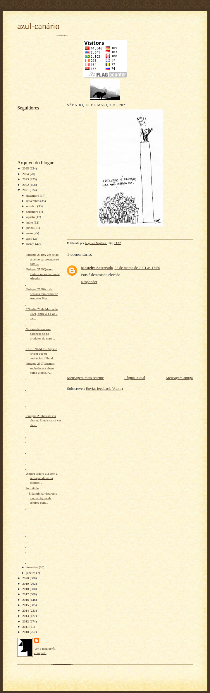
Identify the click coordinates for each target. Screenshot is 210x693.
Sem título (32, 488)
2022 (26, 184)
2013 (26, 615)
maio (30, 233)
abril (29, 238)
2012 (26, 621)
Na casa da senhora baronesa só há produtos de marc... (40, 333)
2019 (26, 583)
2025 (26, 168)
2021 (26, 190)
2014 (26, 610)
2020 (26, 578)
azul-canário (38, 26)
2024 (26, 174)
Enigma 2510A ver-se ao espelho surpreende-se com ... (42, 259)
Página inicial (134, 377)
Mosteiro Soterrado (97, 267)
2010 (26, 632)
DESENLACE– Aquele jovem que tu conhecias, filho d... (41, 353)
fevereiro (32, 567)
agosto (31, 217)
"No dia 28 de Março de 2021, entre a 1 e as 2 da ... (41, 313)
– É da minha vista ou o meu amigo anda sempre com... (41, 498)
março (30, 244)
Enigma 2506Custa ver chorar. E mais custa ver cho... (43, 420)
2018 (26, 589)
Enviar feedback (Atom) (104, 388)
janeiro (31, 572)
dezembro (33, 195)
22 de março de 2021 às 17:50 (137, 267)
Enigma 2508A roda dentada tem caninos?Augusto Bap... (41, 293)
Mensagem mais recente (85, 377)
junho (30, 227)
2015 (26, 605)
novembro (33, 201)
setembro (32, 211)
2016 (26, 599)
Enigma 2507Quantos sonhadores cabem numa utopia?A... (40, 368)
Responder (89, 281)
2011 (26, 626)
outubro (31, 206)
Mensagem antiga (179, 377)
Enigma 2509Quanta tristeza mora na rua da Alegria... (42, 273)
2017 (26, 594)
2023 (26, 179)
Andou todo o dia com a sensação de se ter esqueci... (41, 478)
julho (30, 222)
